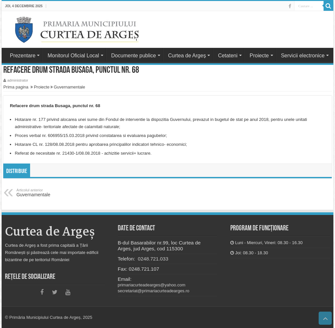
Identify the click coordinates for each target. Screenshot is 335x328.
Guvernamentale (69, 87)
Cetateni (228, 55)
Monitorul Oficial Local (73, 55)
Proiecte (259, 55)
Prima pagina (15, 87)
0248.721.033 (152, 258)
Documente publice (133, 55)
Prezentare (22, 55)
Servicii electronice (303, 55)
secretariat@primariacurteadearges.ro (153, 290)
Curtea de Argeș (187, 55)
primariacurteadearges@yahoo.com (151, 284)
